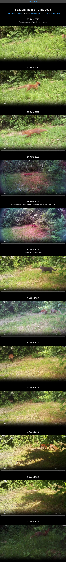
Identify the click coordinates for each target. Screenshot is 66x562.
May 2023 (34, 13)
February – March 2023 (53, 13)
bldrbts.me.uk (33, 1)
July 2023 (19, 13)
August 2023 (11, 13)
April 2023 (41, 13)
